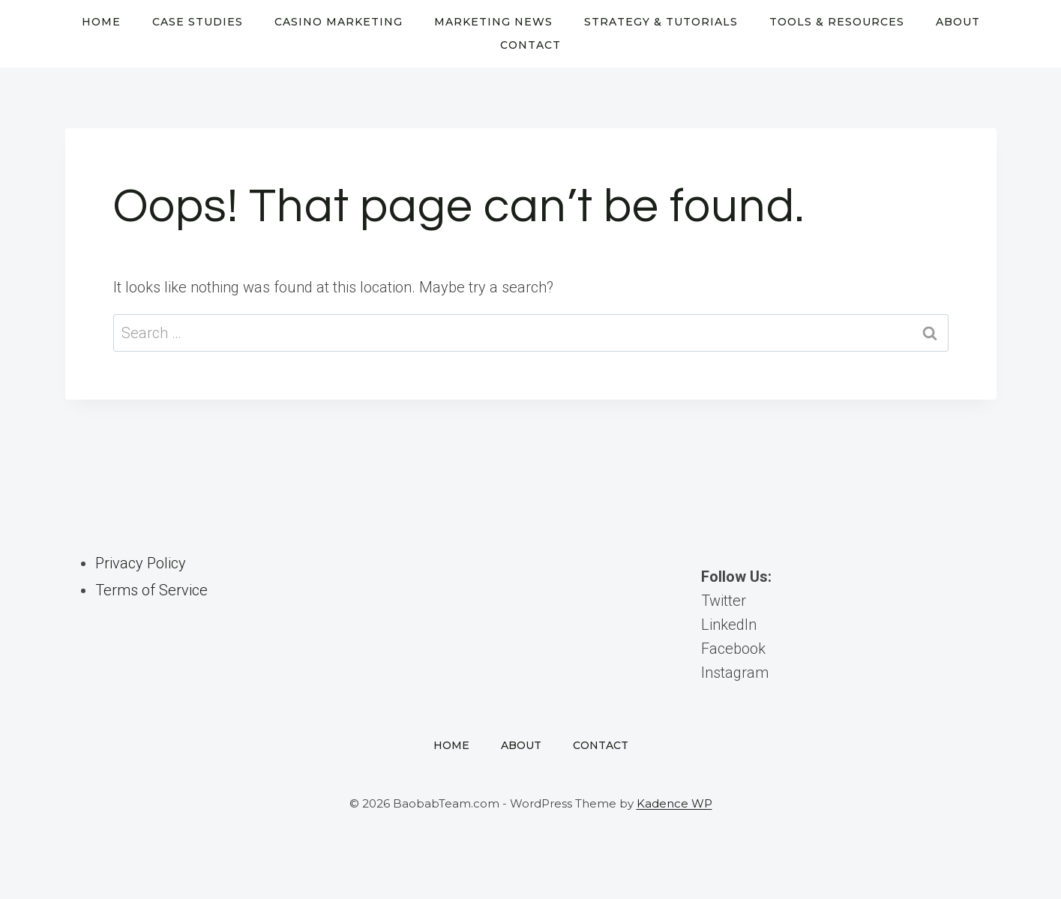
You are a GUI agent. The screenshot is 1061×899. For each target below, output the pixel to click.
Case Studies (197, 21)
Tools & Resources (836, 21)
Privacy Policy (140, 563)
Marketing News (493, 21)
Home (101, 21)
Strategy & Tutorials (661, 21)
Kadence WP (674, 803)
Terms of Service (151, 590)
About (958, 21)
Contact (530, 45)
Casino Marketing (338, 21)
